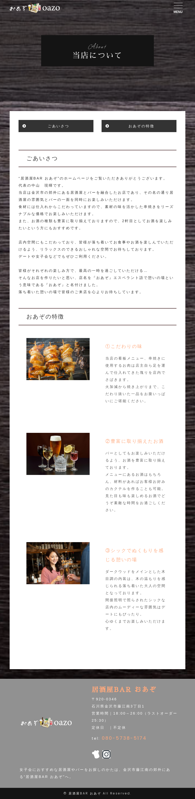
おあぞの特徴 (141, 126)
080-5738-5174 (124, 738)
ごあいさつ (58, 126)
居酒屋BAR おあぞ (85, 793)
